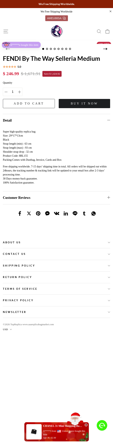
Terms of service (20, 288)
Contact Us (14, 253)
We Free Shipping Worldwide (57, 11)
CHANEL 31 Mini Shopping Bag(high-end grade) (62, 426)
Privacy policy (18, 300)
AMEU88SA (56, 18)
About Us (12, 242)
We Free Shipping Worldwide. (57, 4)
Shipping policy (19, 265)
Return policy (17, 277)
